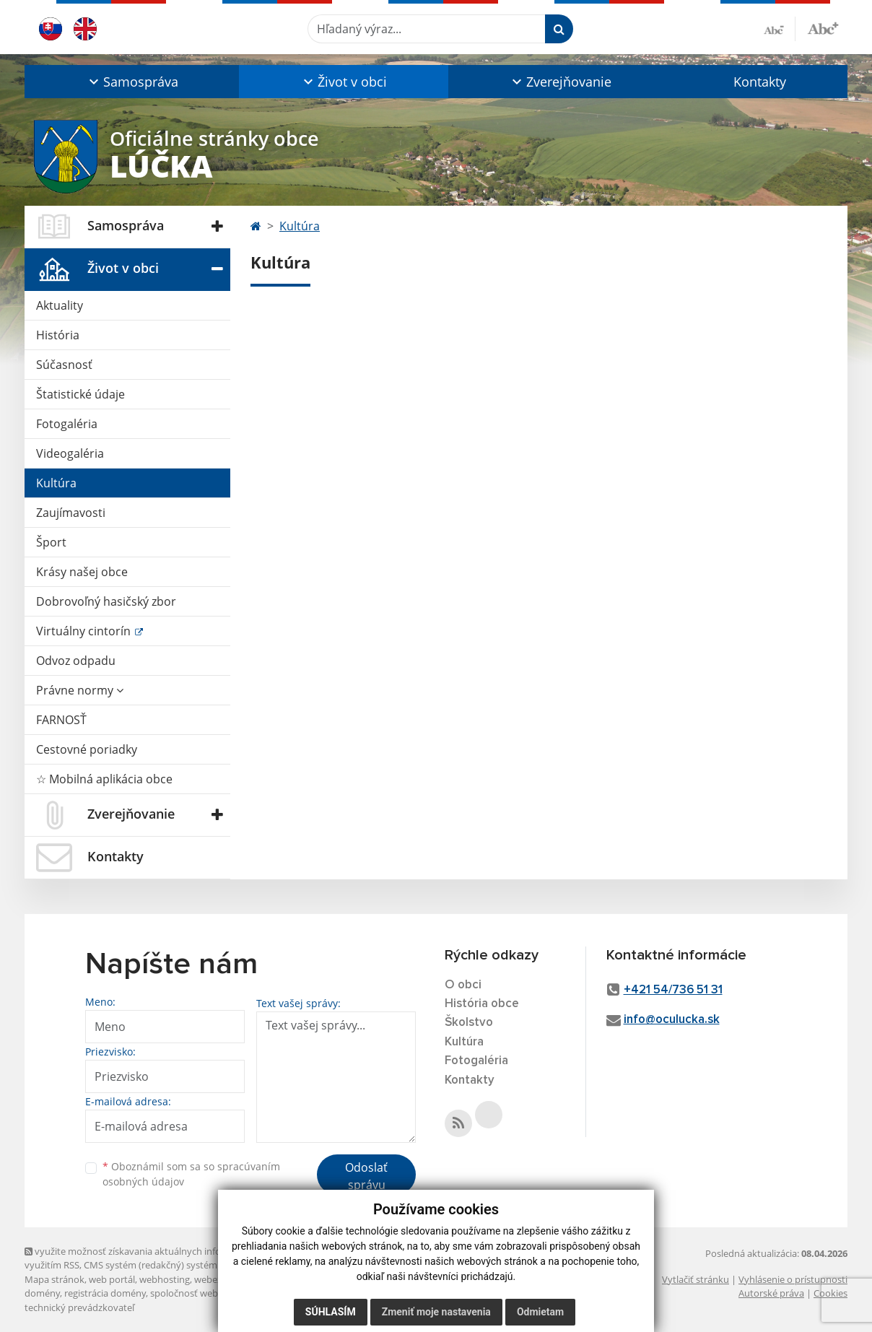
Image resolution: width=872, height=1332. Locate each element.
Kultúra (56, 483)
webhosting (164, 1279)
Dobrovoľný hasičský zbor (106, 601)
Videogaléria (70, 453)
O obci (463, 985)
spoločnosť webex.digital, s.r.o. (215, 1293)
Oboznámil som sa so (191, 1173)
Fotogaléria (66, 424)
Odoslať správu (366, 1176)
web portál (112, 1279)
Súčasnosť (64, 365)
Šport (51, 542)
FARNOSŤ (61, 720)
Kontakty (759, 81)
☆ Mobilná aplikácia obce (104, 779)
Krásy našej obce (82, 572)
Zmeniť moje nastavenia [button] (436, 1312)
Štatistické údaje (80, 394)
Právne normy (79, 690)
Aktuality (59, 305)
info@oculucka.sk (672, 1020)
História (57, 335)
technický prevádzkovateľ (79, 1307)
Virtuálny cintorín (85, 631)
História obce (482, 1004)
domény (42, 1293)
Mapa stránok (54, 1279)
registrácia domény (105, 1293)
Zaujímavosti (70, 513)
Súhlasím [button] (330, 1312)
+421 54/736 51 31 (673, 990)
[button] (132, 81)
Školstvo (469, 1023)
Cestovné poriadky (86, 749)
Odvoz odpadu (75, 661)
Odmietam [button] (540, 1312)
